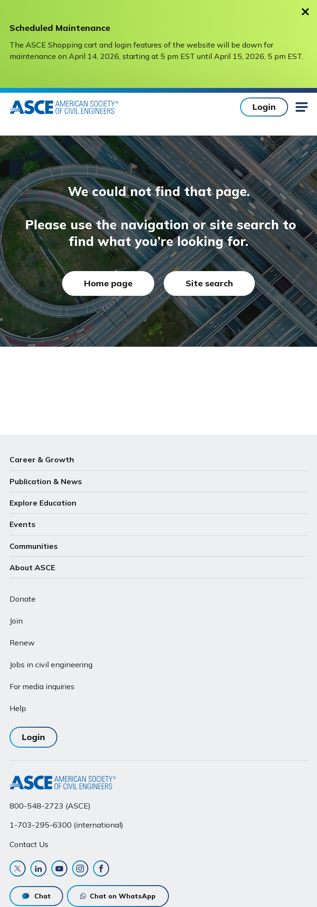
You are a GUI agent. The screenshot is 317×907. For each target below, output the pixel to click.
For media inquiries (42, 686)
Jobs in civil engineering (51, 664)
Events (22, 524)
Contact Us (28, 844)
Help (17, 708)
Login (264, 106)
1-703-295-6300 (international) (66, 824)
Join (16, 620)
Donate (22, 599)
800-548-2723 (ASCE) (50, 805)
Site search (209, 283)
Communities (33, 546)
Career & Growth (41, 459)
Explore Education (42, 502)
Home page (108, 283)
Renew (22, 642)
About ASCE (32, 567)
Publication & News (45, 481)
